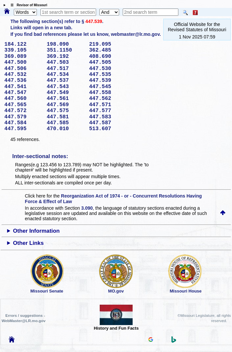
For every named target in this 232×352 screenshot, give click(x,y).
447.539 (94, 21)
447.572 (23, 110)
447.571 (108, 104)
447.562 (108, 98)
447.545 (108, 86)
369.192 (66, 56)
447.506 (23, 68)
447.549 (66, 92)
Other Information (36, 231)
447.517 (66, 68)
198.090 (66, 44)
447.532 (23, 74)
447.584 (23, 123)
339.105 (23, 50)
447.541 (23, 86)
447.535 (108, 74)
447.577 (108, 110)
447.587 (108, 123)
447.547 (23, 92)
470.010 (66, 128)
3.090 (87, 208)
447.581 (66, 117)
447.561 (66, 98)
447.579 (23, 117)
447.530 (108, 68)
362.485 (108, 50)
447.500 (23, 62)
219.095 (108, 44)
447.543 (66, 86)
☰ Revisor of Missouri (27, 5)
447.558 (108, 92)
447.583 (108, 117)
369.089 (23, 56)
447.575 (66, 110)
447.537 (66, 80)
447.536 (23, 80)
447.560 (23, 98)
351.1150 (66, 50)
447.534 (66, 74)
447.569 (66, 104)
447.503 (66, 62)
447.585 (66, 123)
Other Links (28, 243)
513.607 (108, 128)
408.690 (108, 56)
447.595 (23, 128)
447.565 (23, 104)
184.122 (23, 44)
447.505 (108, 62)
